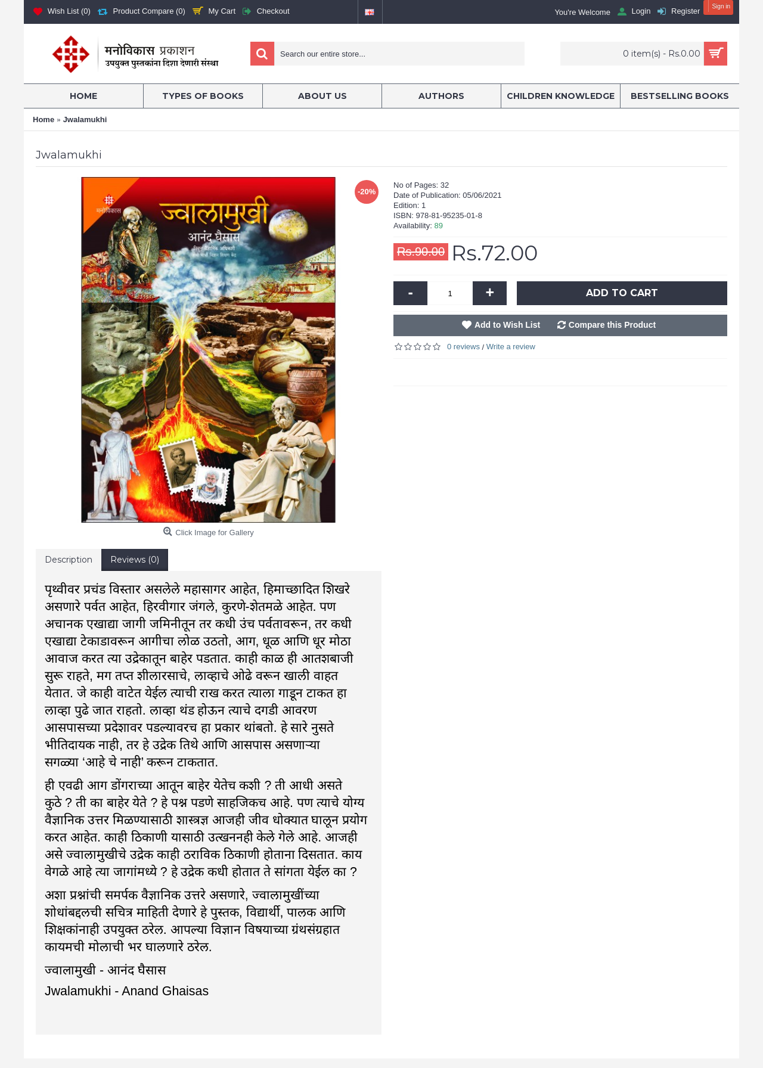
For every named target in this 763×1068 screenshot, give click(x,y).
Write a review (510, 346)
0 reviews (463, 346)
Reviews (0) (134, 559)
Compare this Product (612, 325)
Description (68, 559)
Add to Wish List (507, 325)
